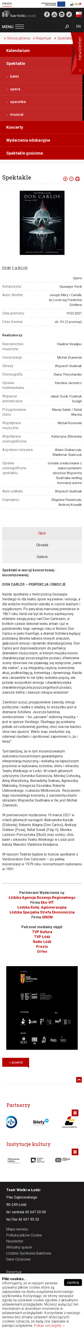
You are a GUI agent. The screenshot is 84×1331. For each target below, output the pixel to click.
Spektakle (65, 38)
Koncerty (14, 127)
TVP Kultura (42, 932)
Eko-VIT (47, 902)
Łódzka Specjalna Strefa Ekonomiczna (42, 912)
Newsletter (14, 1241)
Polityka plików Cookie (24, 1235)
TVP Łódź (42, 937)
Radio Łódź (42, 942)
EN (78, 26)
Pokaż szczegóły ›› (49, 1325)
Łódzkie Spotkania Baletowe (28, 1253)
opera (15, 89)
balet (14, 76)
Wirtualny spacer (19, 1247)
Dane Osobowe (18, 1259)
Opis (42, 533)
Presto (42, 947)
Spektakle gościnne (24, 153)
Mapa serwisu (17, 1229)
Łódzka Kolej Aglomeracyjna (42, 907)
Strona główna (18, 38)
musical (16, 114)
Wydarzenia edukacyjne (28, 140)
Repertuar (43, 38)
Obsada (42, 545)
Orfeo (42, 951)
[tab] (42, 533)
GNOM (47, 917)
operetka (18, 101)
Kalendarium (18, 50)
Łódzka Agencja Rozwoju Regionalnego (42, 897)
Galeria (42, 557)
